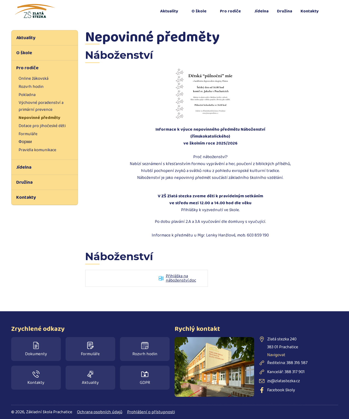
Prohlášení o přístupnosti (151, 412)
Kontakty (310, 11)
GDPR (145, 378)
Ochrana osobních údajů (99, 412)
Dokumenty (36, 349)
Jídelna (261, 11)
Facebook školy (281, 390)
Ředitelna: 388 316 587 (287, 363)
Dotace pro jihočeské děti (42, 126)
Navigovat (276, 355)
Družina (284, 11)
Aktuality (169, 11)
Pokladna (27, 94)
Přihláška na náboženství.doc (181, 278)
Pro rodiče (230, 11)
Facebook (332, 8)
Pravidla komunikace (37, 150)
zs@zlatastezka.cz (283, 381)
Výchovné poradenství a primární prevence (41, 106)
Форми (25, 142)
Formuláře (28, 134)
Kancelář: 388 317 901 (286, 372)
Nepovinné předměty (39, 117)
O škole (199, 11)
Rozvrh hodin (31, 86)
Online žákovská (33, 78)
